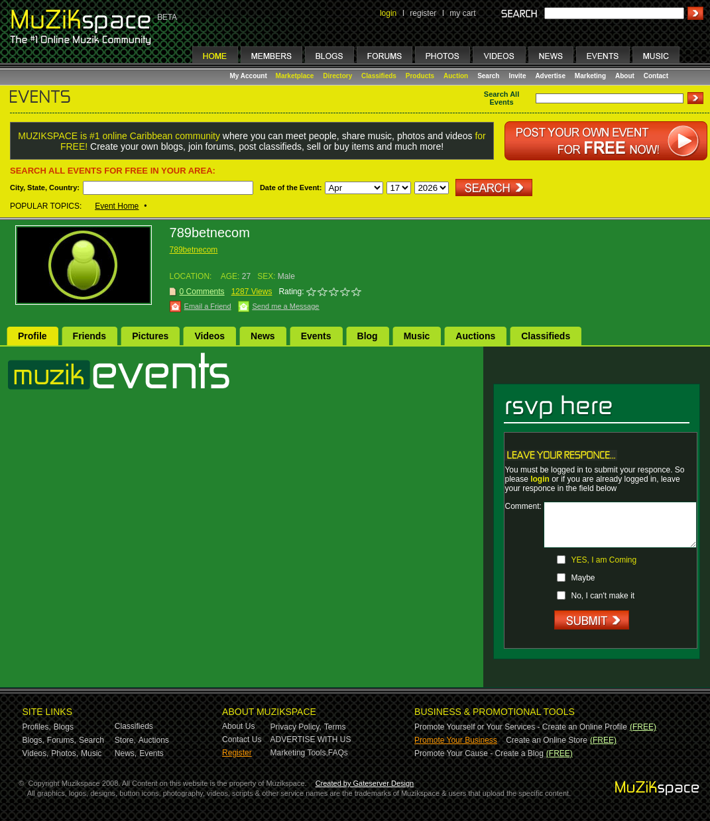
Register (237, 752)
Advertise (550, 76)
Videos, (36, 753)
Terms (335, 727)
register (423, 13)
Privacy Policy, (296, 727)
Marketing (590, 76)
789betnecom (194, 249)
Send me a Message (286, 306)
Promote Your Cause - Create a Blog (479, 753)
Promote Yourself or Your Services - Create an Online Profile (520, 727)
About (624, 76)
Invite (517, 76)
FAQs (338, 752)
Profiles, (37, 727)
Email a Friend (207, 306)
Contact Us (241, 739)
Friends (90, 336)
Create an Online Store (546, 740)
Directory (337, 76)
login (388, 13)
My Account (249, 76)
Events (316, 336)
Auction (456, 76)
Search (488, 76)
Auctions (475, 336)
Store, (125, 740)
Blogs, (33, 740)
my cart (462, 13)
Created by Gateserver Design (365, 783)
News (263, 336)
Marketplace (295, 76)
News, (126, 753)
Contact (656, 76)
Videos (209, 336)
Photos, (64, 753)
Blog (367, 336)
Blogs (64, 727)
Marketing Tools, (299, 752)
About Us (238, 726)
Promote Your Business (455, 740)
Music (417, 336)
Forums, (61, 740)
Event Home (117, 206)
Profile (32, 336)
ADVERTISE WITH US (310, 739)
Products (420, 76)
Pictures (150, 336)
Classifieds (378, 76)
